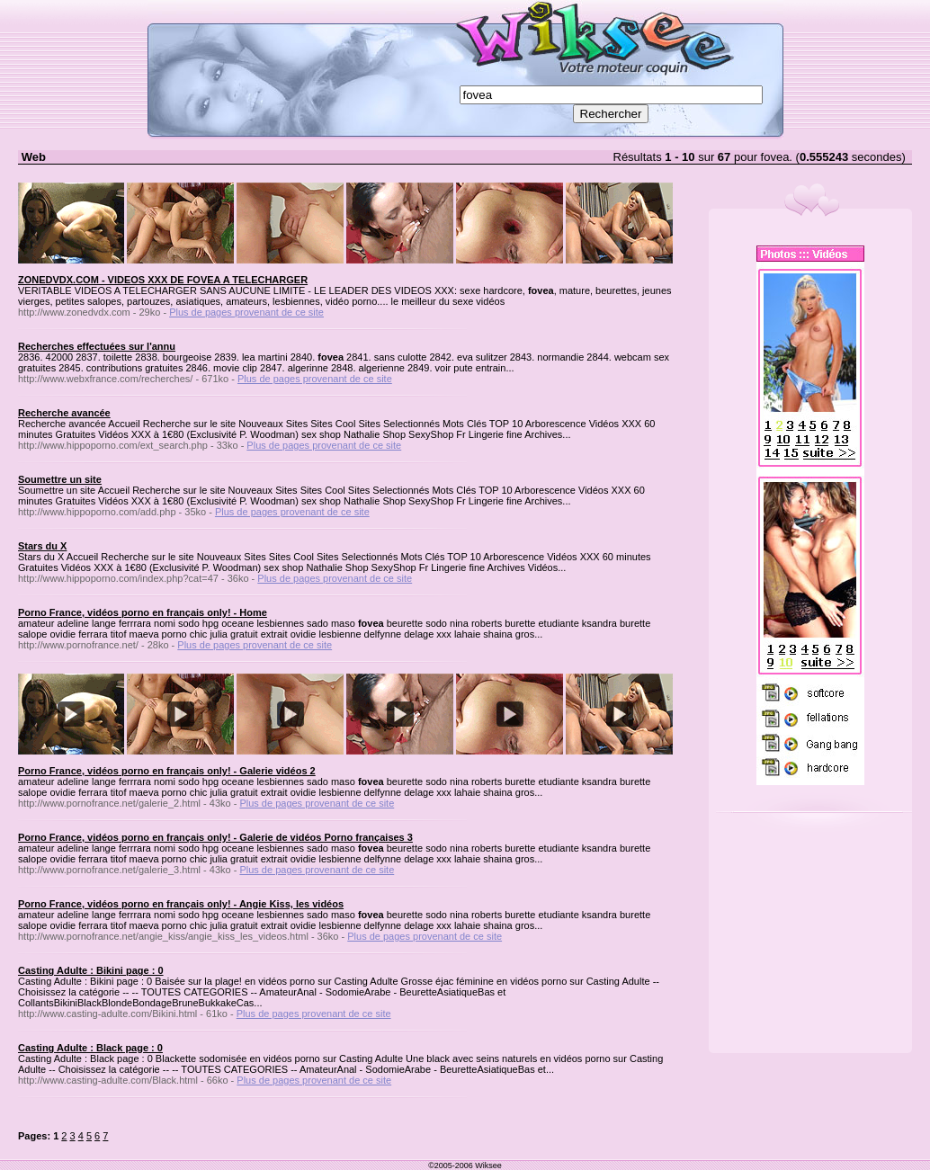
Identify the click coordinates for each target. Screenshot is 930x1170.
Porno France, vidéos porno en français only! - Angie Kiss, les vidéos (181, 903)
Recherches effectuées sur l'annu (96, 346)
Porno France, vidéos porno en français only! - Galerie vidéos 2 (167, 770)
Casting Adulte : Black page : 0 (90, 1047)
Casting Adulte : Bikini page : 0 (91, 970)
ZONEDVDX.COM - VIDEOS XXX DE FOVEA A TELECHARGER (163, 279)
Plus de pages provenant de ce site (246, 312)
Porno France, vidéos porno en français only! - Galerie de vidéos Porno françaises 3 (215, 837)
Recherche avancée (64, 412)
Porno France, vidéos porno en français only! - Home (142, 612)
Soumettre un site (60, 479)
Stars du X (42, 545)
